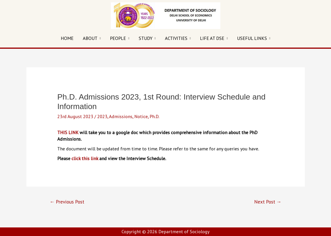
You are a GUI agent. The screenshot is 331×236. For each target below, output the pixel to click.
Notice (141, 116)
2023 (102, 116)
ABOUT (90, 38)
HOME (67, 38)
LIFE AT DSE (212, 38)
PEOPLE (118, 38)
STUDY (145, 38)
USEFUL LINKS (252, 38)
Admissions (120, 116)
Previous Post (67, 201)
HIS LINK (69, 132)
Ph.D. (154, 116)
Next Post (267, 201)
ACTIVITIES (176, 38)
